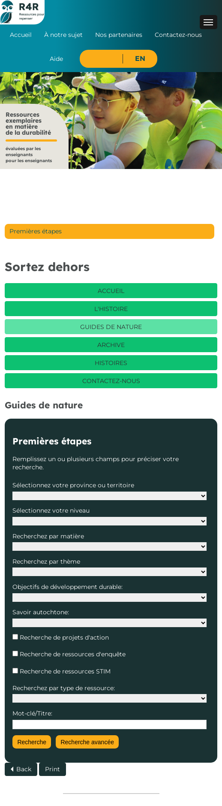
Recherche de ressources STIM (64, 671)
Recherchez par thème (46, 561)
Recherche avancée (87, 742)
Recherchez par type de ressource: (63, 688)
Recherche (31, 742)
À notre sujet (63, 35)
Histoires (111, 363)
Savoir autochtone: (40, 612)
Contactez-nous (178, 35)
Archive (111, 345)
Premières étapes (35, 231)
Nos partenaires (118, 35)
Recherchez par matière (48, 536)
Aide (56, 59)
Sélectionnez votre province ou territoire (73, 485)
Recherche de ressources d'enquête (72, 654)
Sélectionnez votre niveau (51, 510)
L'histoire (111, 309)
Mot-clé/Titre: (32, 713)
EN (140, 58)
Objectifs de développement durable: (67, 587)
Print (52, 769)
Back (23, 769)
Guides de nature (111, 327)
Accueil (21, 35)
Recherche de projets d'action (63, 637)
